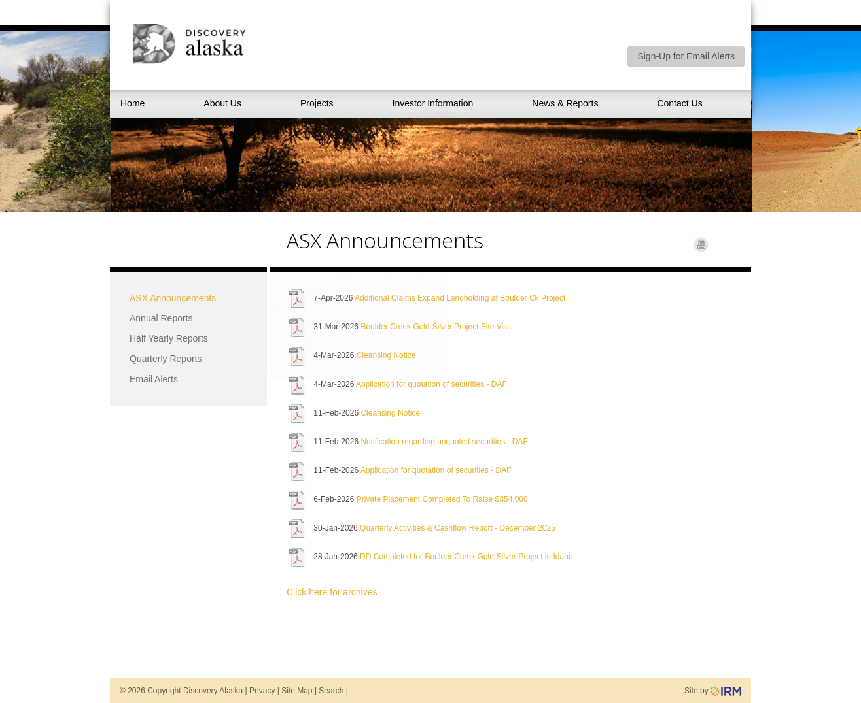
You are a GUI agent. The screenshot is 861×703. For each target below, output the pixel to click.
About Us (222, 103)
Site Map (296, 690)
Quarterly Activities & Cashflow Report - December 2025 (457, 527)
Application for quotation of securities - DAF (431, 384)
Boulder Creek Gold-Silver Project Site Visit (435, 326)
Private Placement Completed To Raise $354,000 (442, 499)
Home (132, 103)
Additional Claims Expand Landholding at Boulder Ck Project (460, 297)
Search (331, 690)
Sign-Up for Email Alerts (686, 56)
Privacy (262, 690)
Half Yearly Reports (169, 338)
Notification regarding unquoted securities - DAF (443, 441)
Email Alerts (154, 379)
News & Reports (565, 103)
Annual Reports (161, 318)
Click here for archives (332, 592)
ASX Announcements (173, 298)
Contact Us (679, 103)
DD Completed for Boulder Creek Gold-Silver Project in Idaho (466, 556)
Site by (712, 690)
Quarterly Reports (166, 358)
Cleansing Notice (386, 355)
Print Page (701, 244)
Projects (317, 103)
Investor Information (433, 103)
